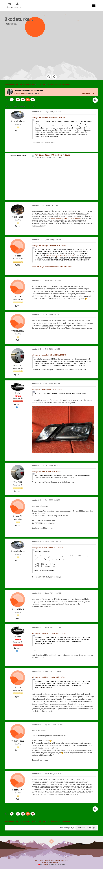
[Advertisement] (55, 48)
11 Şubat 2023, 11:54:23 (46, 627)
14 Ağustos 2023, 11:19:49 (47, 725)
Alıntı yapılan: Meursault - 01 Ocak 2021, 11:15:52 (48, 118)
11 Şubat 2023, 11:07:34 (46, 593)
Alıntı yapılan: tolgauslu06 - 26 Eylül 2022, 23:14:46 (49, 355)
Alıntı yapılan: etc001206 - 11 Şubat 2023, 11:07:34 (48, 633)
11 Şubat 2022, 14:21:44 (46, 240)
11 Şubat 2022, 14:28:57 (46, 280)
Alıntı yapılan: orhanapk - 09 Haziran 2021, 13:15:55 (49, 246)
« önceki (85, 93)
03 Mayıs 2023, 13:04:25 (46, 671)
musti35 (19, 516)
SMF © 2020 (49, 860)
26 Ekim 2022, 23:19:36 (46, 500)
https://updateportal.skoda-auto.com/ (66, 218)
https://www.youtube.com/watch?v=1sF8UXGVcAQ (52, 266)
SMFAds (45, 862)
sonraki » (92, 93)
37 (18, 100)
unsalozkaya (19, 121)
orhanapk (18, 216)
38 (23, 100)
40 (33, 100)
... (15, 100)
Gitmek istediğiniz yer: (67, 828)
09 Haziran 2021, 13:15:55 (47, 205)
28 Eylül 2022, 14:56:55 (46, 349)
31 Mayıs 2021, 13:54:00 (46, 112)
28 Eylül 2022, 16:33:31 (46, 383)
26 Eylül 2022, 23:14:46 (46, 315)
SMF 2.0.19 (39, 860)
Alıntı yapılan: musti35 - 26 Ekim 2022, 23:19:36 (47, 548)
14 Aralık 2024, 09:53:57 (46, 774)
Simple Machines (62, 860)
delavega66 (18, 740)
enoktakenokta (22, 93)
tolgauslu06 (18, 330)
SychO (45, 864)
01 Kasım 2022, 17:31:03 (46, 542)
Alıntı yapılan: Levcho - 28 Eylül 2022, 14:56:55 (47, 389)
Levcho (18, 365)
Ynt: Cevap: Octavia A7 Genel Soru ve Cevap (52, 155)
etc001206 (19, 609)
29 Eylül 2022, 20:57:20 (46, 466)
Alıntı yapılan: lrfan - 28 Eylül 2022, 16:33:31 (46, 472)
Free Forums (56, 862)
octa (19, 255)
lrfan (18, 393)
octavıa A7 (19, 789)
